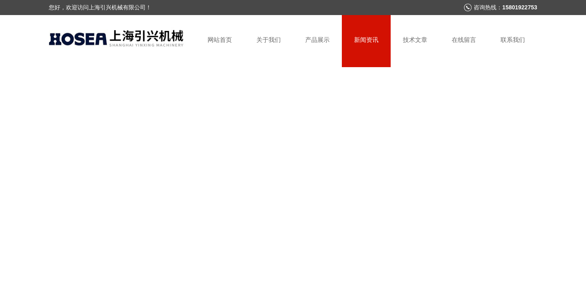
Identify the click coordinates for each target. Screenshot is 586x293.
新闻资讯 (366, 39)
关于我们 (268, 39)
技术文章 (415, 39)
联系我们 (513, 39)
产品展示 (317, 39)
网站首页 (220, 39)
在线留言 (464, 39)
